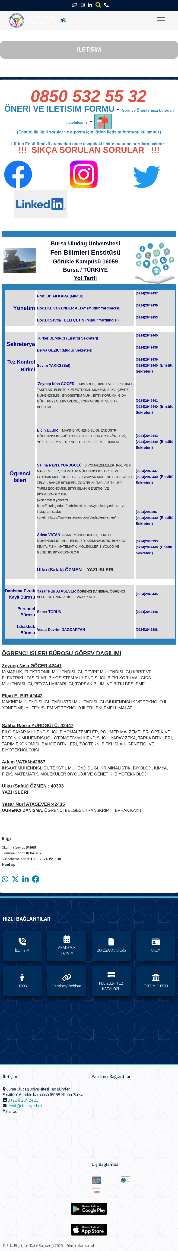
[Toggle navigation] (161, 20)
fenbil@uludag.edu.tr (24, 1105)
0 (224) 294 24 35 (23, 1100)
